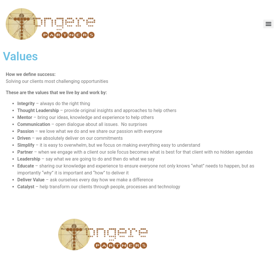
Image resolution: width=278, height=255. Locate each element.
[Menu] (268, 24)
